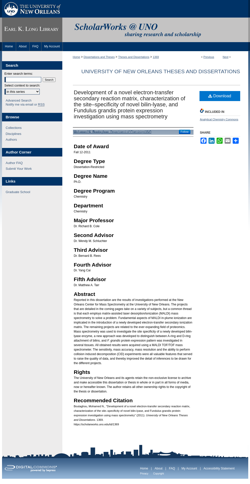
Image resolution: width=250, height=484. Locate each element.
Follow (185, 131)
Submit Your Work (19, 169)
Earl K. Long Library (32, 30)
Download (219, 96)
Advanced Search (19, 100)
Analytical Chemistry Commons (219, 119)
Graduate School (18, 192)
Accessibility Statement (219, 468)
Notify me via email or (25, 105)
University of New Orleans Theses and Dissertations (160, 71)
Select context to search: (22, 85)
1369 (156, 56)
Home (76, 56)
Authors (11, 139)
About (158, 468)
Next (225, 56)
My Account (189, 468)
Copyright (158, 473)
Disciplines (13, 134)
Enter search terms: (19, 73)
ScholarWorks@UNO (155, 30)
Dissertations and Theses (99, 56)
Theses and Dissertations (133, 56)
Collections (14, 128)
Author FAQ (14, 163)
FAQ (172, 468)
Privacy (144, 473)
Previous (209, 56)
